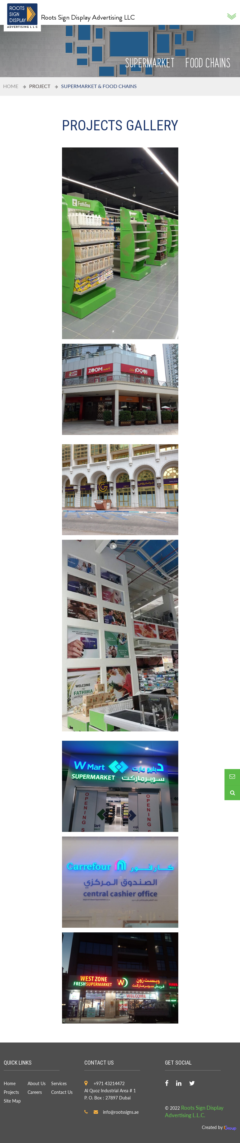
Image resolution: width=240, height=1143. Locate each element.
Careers (35, 1092)
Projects (11, 1092)
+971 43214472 (109, 1083)
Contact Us (62, 1092)
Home (10, 86)
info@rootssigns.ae (121, 1112)
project (39, 86)
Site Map (12, 1100)
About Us (37, 1083)
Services (59, 1083)
